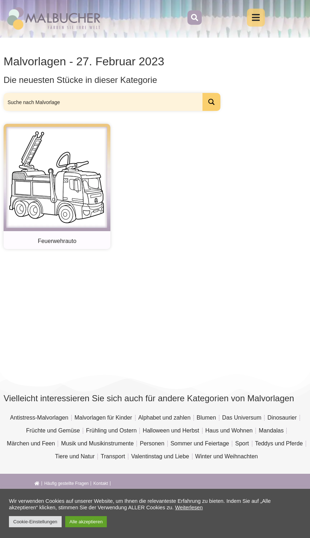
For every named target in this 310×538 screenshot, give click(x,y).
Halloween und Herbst (171, 430)
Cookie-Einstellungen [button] (35, 521)
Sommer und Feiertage (200, 443)
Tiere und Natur (75, 456)
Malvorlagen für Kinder (103, 418)
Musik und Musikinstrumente (97, 443)
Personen (152, 443)
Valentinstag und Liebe (160, 456)
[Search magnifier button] (211, 102)
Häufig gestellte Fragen (66, 483)
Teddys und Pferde (279, 443)
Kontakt (100, 483)
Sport (242, 443)
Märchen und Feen (31, 443)
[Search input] (103, 102)
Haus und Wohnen (229, 430)
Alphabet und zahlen (164, 418)
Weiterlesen (189, 507)
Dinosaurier (282, 418)
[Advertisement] (138, 306)
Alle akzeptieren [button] (86, 521)
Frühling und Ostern (111, 430)
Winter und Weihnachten (226, 456)
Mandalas (271, 430)
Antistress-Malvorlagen (39, 418)
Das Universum (241, 418)
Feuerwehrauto (57, 241)
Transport (113, 456)
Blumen (206, 418)
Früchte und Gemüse (53, 430)
